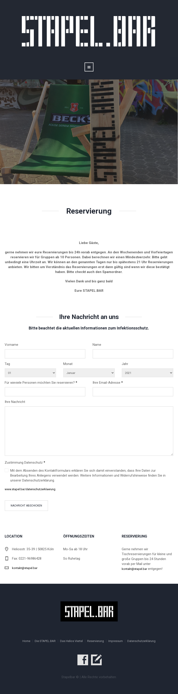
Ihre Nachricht (15, 402)
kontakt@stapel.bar (24, 568)
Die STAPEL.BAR (45, 641)
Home (26, 641)
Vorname (11, 345)
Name (97, 345)
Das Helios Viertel (71, 641)
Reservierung (95, 641)
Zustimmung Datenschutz (25, 463)
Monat (68, 364)
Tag (7, 364)
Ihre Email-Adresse (108, 383)
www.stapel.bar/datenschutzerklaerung (30, 489)
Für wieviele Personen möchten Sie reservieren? (41, 383)
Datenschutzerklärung (141, 641)
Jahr (125, 364)
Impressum (115, 641)
